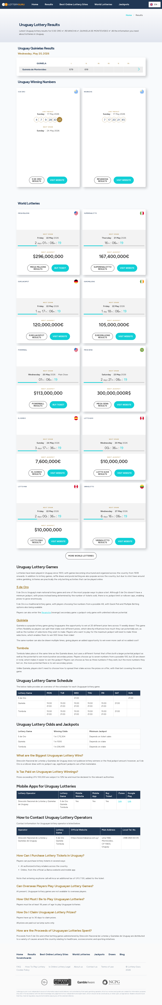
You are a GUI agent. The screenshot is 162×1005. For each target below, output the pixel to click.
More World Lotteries (81, 556)
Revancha (46, 612)
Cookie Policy (22, 970)
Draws (112, 954)
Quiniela (22, 620)
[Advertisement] (48, 152)
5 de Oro (22, 587)
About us (78, 966)
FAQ (18, 966)
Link (120, 801)
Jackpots (124, 4)
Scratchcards (23, 957)
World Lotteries (103, 4)
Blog (122, 954)
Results (32, 954)
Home (129, 15)
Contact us (91, 966)
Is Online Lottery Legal (59, 966)
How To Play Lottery (35, 966)
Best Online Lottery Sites (74, 4)
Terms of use (107, 966)
